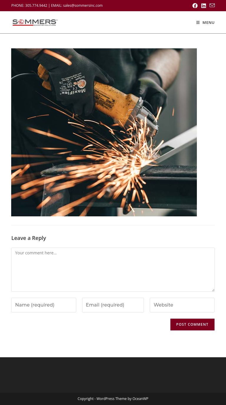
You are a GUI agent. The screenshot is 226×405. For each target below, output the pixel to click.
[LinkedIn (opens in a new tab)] (204, 6)
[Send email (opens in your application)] (211, 6)
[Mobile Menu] (205, 22)
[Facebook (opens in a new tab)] (195, 6)
